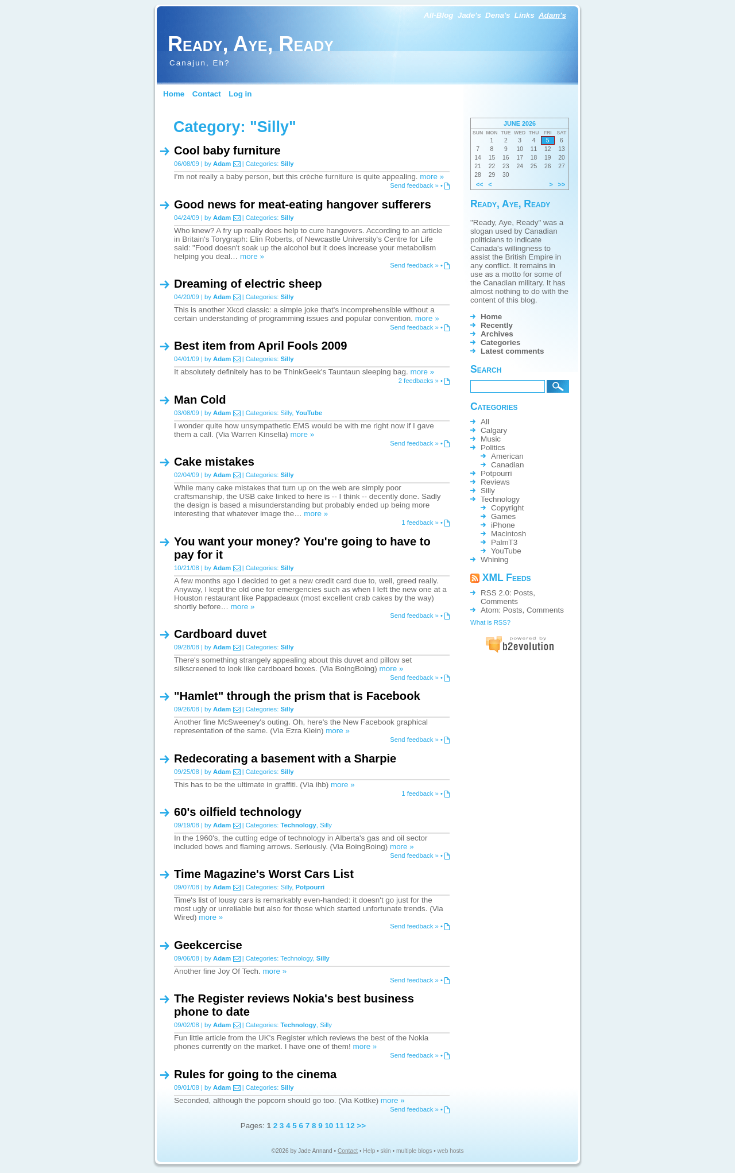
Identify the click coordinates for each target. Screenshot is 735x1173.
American (507, 456)
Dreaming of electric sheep (248, 283)
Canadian (507, 464)
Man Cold (200, 399)
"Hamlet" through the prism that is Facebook (297, 696)
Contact (206, 94)
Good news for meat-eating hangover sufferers (302, 204)
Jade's (469, 15)
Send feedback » (414, 185)
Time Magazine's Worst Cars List (264, 874)
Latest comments (512, 351)
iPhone (503, 525)
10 (328, 1125)
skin (386, 1151)
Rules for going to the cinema (255, 1074)
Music (491, 439)
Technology (298, 825)
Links (524, 15)
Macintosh (508, 533)
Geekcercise (208, 945)
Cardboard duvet (220, 634)
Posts (523, 593)
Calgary (494, 430)
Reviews (495, 482)
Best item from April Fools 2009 (260, 345)
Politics (493, 447)
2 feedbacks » (419, 380)
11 (339, 1125)
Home (173, 94)
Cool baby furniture (227, 150)
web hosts (451, 1151)
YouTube (309, 412)
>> (361, 1125)
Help (369, 1151)
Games (503, 516)
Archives (497, 334)
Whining (495, 559)
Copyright (507, 508)
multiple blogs (414, 1151)
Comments (499, 601)
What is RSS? (490, 622)
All (485, 421)
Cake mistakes (214, 461)
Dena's (497, 15)
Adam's (552, 15)
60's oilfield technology (237, 812)
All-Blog (439, 15)
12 (350, 1125)
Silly (286, 163)
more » (432, 176)
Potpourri (310, 887)
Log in (240, 94)
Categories (500, 342)
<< (479, 184)
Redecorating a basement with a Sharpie (285, 758)
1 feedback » (420, 522)
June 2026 (520, 123)
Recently (497, 325)
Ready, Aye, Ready (251, 44)
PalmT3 (504, 542)
